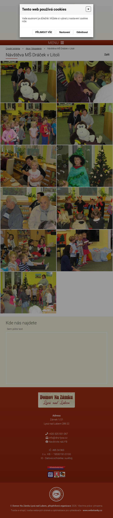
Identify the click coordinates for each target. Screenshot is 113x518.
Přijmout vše (43, 32)
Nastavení (64, 32)
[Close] (88, 9)
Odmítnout (82, 32)
